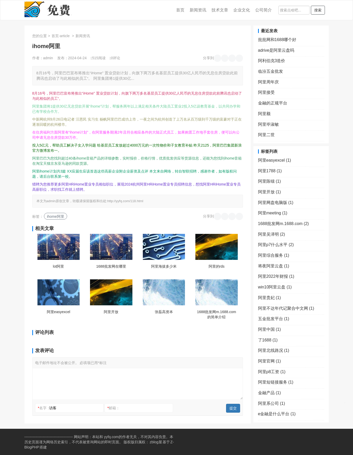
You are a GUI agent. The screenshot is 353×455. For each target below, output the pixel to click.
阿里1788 (270, 171)
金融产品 (269, 393)
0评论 (115, 58)
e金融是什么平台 (277, 414)
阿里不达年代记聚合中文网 (286, 308)
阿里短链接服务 (275, 382)
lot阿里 (58, 266)
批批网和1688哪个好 (277, 39)
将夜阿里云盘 (273, 266)
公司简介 (263, 10)
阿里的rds (216, 266)
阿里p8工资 (272, 372)
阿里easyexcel (58, 312)
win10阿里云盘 (275, 287)
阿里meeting (272, 213)
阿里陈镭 (269, 181)
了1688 (268, 340)
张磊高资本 (164, 312)
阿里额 (264, 113)
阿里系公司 (271, 403)
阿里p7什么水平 (276, 244)
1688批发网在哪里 (111, 266)
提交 (233, 408)
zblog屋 (156, 442)
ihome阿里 (55, 216)
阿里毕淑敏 (268, 124)
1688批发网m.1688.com (283, 223)
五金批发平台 (273, 318)
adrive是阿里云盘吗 (276, 50)
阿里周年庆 (268, 82)
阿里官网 (269, 361)
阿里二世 (266, 135)
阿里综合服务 (273, 255)
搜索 (318, 10)
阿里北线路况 (273, 350)
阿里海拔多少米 (164, 266)
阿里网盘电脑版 (275, 202)
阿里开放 (111, 312)
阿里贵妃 (269, 297)
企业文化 (241, 10)
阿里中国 (269, 329)
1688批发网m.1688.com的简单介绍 (216, 314)
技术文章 (219, 10)
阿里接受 (266, 92)
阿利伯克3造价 (271, 60)
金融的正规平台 (272, 103)
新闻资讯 (198, 10)
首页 (180, 10)
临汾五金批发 (270, 71)
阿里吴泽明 (271, 234)
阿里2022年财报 (276, 276)
